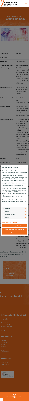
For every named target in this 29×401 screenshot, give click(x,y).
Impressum (14, 222)
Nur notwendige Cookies (14, 226)
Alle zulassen (14, 233)
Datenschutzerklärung (6, 222)
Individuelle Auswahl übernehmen (14, 229)
